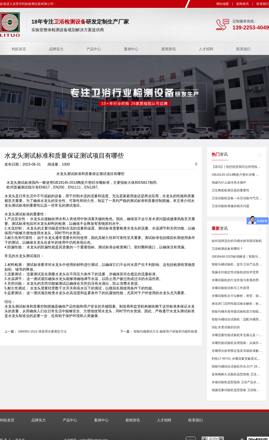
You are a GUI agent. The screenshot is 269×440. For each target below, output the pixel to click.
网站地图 (222, 4)
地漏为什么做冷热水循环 (229, 182)
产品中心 (94, 49)
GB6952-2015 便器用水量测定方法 (42, 331)
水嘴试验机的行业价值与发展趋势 (235, 280)
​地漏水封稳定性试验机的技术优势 (235, 272)
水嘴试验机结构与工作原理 (230, 288)
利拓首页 (19, 49)
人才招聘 (206, 49)
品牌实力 (56, 49)
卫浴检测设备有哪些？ (227, 248)
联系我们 (262, 4)
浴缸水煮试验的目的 (226, 327)
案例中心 (131, 49)
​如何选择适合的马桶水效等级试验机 (237, 241)
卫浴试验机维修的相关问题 (230, 206)
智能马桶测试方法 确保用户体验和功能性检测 (165, 331)
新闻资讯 (242, 4)
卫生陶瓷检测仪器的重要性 (230, 190)
